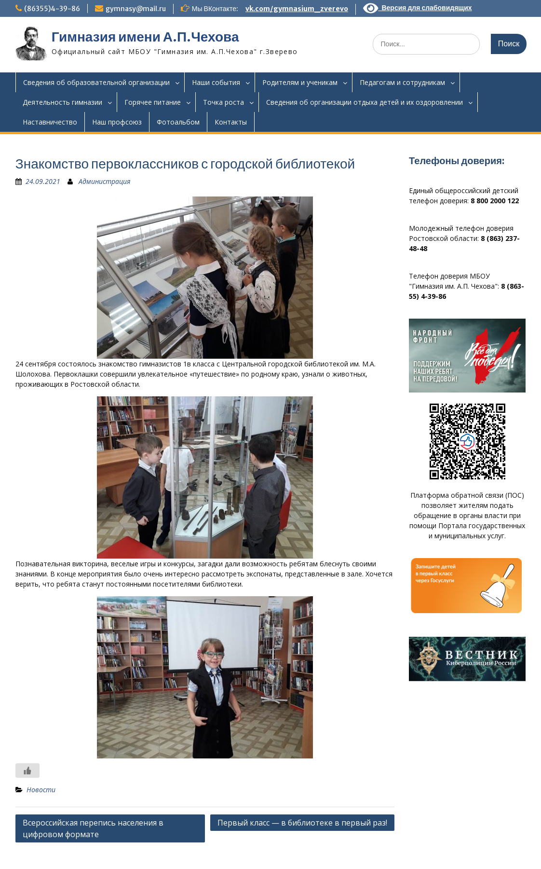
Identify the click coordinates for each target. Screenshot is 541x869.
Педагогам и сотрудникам (402, 82)
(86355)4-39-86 (52, 8)
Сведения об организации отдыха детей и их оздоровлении (364, 102)
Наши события (216, 82)
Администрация (104, 181)
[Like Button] (27, 770)
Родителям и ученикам (300, 82)
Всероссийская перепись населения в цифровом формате (93, 828)
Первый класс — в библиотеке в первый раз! (302, 822)
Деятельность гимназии (62, 102)
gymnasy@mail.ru (136, 8)
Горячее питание (152, 102)
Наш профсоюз (117, 121)
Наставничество (50, 121)
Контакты (231, 121)
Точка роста (223, 102)
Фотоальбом (178, 121)
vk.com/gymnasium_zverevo (296, 8)
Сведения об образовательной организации (96, 82)
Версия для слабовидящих (417, 7)
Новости (41, 789)
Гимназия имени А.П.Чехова (145, 36)
